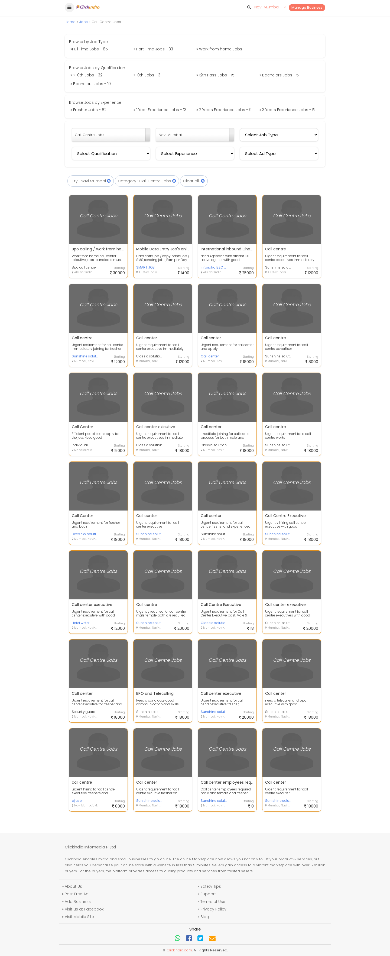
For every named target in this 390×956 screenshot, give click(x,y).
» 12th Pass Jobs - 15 (215, 75)
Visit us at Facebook (84, 909)
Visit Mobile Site (79, 916)
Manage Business (307, 7)
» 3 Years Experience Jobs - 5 (287, 109)
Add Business (78, 901)
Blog (204, 916)
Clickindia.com (179, 950)
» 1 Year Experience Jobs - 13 (160, 109)
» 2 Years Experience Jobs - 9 (224, 109)
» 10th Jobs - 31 (147, 75)
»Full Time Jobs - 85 (89, 49)
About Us (73, 886)
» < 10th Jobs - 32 (86, 75)
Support (208, 894)
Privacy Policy (213, 909)
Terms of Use (212, 901)
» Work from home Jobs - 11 (222, 49)
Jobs (83, 21)
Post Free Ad (77, 894)
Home (70, 21)
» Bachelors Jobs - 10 (90, 83)
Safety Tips (210, 886)
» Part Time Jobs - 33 (153, 49)
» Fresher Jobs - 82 (88, 109)
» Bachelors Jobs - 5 (279, 75)
